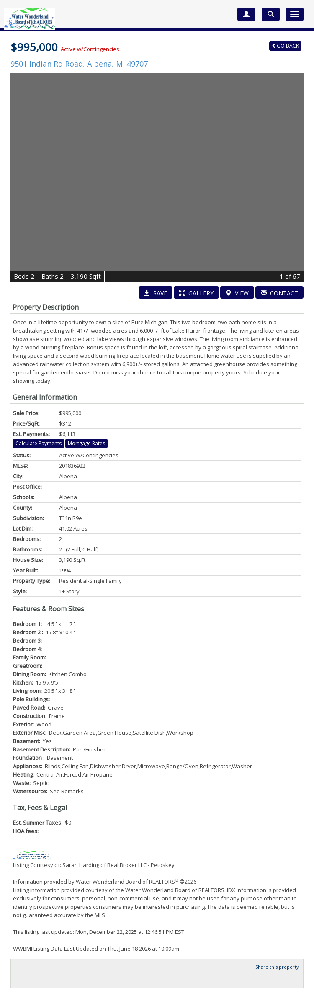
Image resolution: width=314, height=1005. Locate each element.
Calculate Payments (38, 443)
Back (285, 45)
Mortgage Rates (86, 443)
